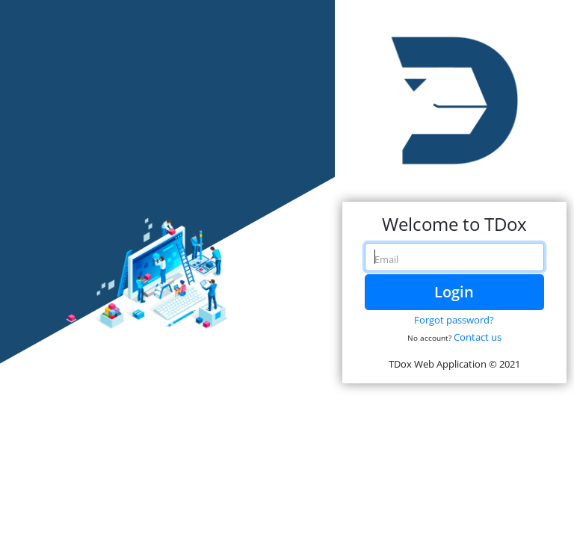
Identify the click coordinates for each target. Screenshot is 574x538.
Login (454, 292)
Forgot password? (454, 320)
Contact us (478, 337)
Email (386, 259)
